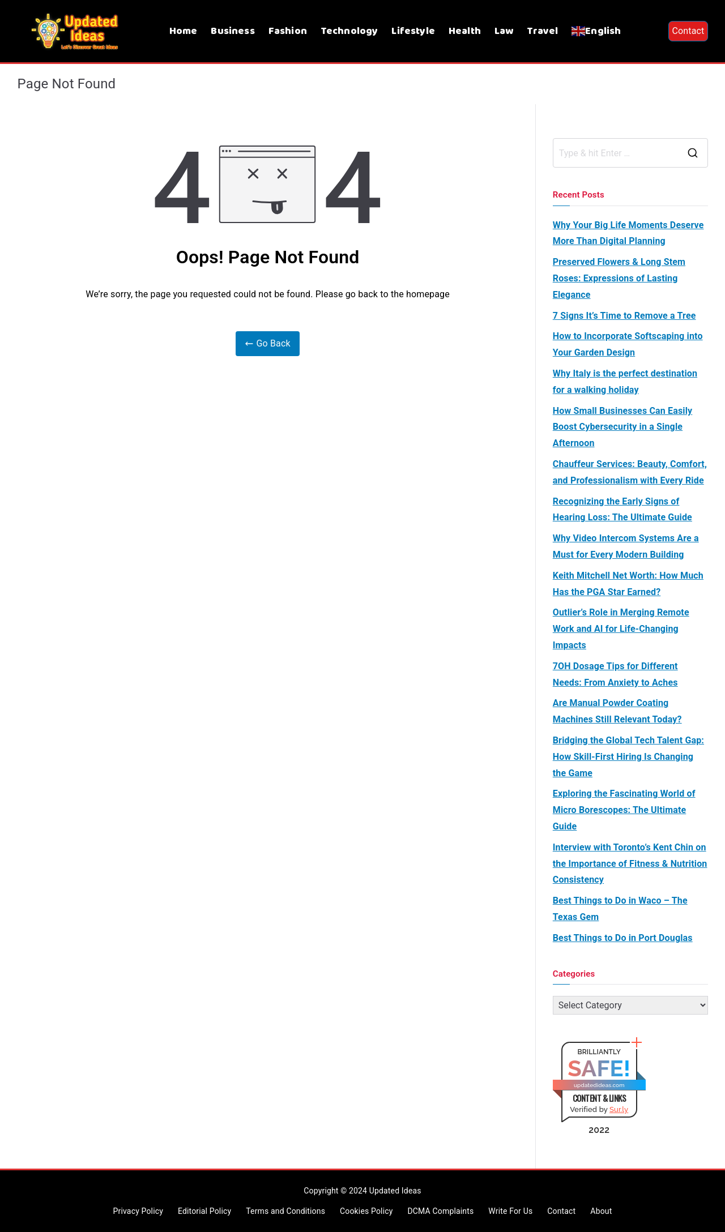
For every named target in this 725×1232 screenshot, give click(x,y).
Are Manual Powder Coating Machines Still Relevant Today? (617, 711)
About (601, 1211)
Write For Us (510, 1211)
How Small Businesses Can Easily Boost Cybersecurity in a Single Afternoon (623, 427)
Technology (349, 31)
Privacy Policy (138, 1211)
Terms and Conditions (285, 1211)
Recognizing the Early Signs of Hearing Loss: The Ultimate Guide (622, 509)
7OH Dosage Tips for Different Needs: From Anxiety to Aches (615, 674)
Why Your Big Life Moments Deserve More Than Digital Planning (628, 233)
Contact (688, 30)
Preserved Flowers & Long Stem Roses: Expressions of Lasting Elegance (619, 278)
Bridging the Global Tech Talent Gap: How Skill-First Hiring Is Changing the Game (628, 756)
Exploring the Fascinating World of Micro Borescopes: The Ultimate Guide (624, 810)
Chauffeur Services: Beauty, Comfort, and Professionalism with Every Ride (630, 472)
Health (465, 31)
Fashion (287, 31)
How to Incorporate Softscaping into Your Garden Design (628, 344)
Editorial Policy (204, 1211)
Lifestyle (412, 31)
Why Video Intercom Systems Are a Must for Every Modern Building (626, 546)
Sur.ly (618, 1109)
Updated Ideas (395, 1190)
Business (232, 31)
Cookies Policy (366, 1211)
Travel (542, 31)
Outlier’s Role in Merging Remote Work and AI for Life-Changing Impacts (621, 629)
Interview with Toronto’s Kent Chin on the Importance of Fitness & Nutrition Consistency (630, 864)
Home (183, 31)
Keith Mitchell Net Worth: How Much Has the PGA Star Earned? (628, 583)
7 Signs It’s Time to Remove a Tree (624, 315)
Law (503, 31)
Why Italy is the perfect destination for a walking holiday (625, 381)
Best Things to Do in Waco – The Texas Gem (620, 908)
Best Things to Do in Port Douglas (623, 937)
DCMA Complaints (440, 1211)
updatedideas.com (599, 1085)
